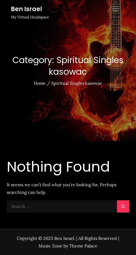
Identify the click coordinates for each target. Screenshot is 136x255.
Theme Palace (83, 246)
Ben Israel (26, 9)
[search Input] (68, 206)
